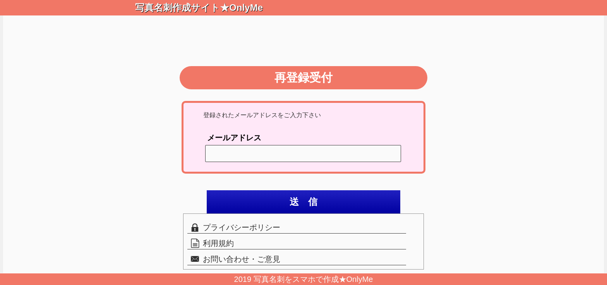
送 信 (303, 201)
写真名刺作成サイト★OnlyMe (194, 7)
